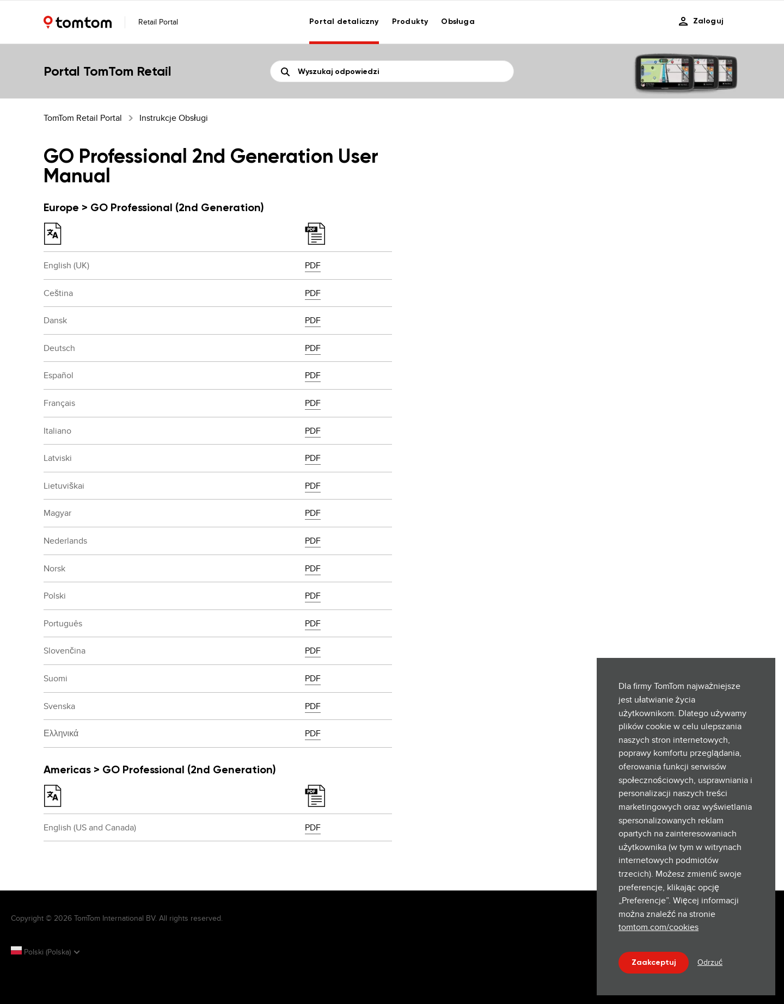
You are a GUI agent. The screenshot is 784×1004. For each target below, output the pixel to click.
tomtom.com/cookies (658, 927)
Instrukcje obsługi (173, 118)
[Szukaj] (392, 71)
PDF (313, 265)
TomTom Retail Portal (83, 118)
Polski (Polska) (42, 951)
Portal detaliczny (343, 21)
